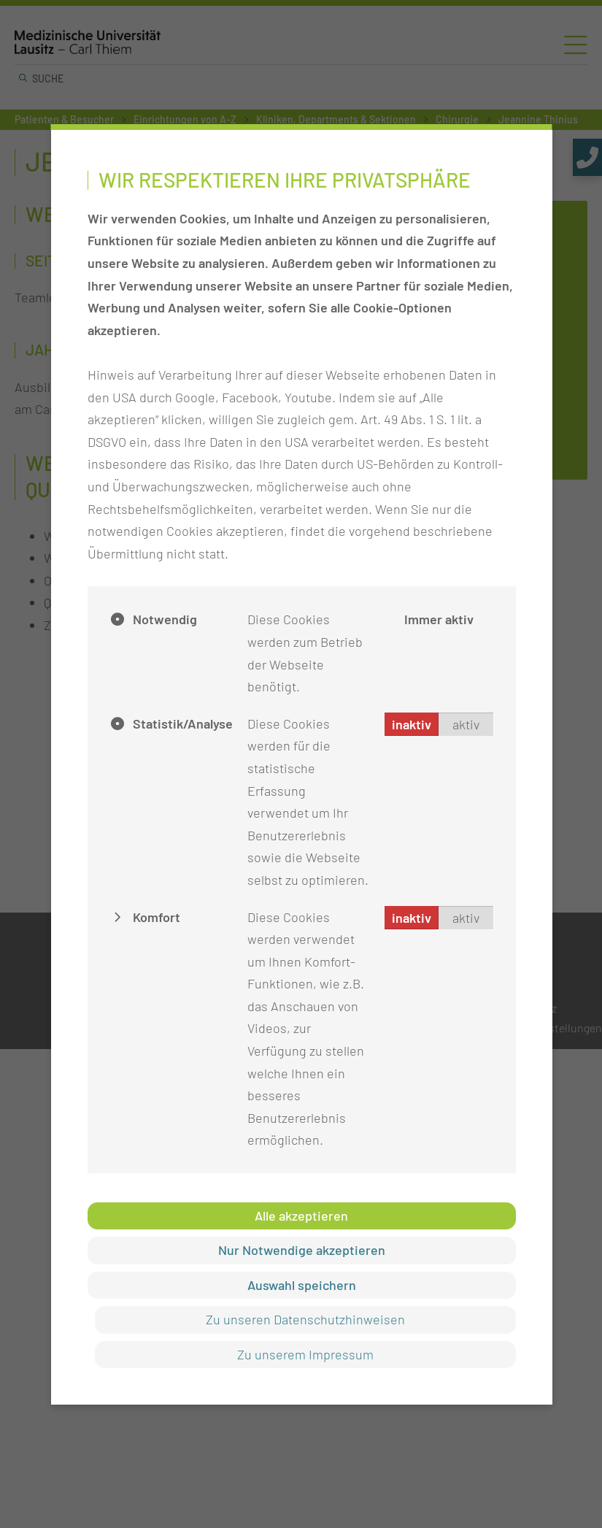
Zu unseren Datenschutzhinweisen (304, 1319)
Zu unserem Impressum (304, 1354)
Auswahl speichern (301, 1285)
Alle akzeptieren (301, 1216)
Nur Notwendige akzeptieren (301, 1250)
